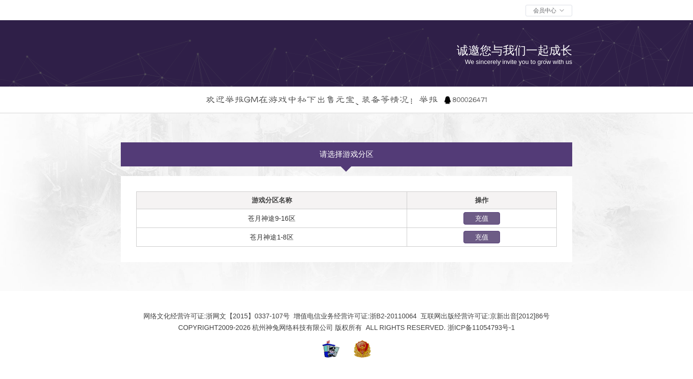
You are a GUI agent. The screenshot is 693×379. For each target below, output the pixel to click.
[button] (549, 10)
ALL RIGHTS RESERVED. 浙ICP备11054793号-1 (439, 327)
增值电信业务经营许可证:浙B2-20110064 (354, 316)
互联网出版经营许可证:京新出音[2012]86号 (484, 316)
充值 (481, 218)
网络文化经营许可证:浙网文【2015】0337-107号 (217, 316)
